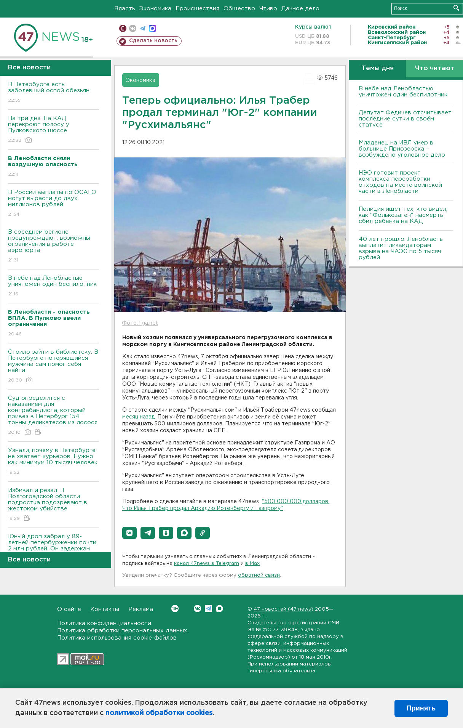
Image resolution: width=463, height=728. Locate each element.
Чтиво (268, 8)
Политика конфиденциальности (104, 623)
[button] (129, 533)
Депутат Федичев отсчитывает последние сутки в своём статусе (405, 118)
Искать (456, 8)
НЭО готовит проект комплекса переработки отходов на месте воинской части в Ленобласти (400, 182)
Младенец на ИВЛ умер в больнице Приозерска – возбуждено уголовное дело (402, 148)
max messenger (152, 28)
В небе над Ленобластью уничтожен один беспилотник (53, 286)
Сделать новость (153, 40)
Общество (239, 8)
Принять (421, 708)
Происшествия (197, 8)
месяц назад (138, 417)
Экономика (155, 8)
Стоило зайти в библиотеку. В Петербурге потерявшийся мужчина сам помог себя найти (53, 366)
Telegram (208, 608)
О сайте (69, 609)
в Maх (252, 563)
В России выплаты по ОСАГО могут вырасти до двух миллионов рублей (53, 204)
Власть (124, 8)
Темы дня (377, 68)
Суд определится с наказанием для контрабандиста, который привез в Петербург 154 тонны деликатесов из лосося (53, 416)
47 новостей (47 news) (283, 609)
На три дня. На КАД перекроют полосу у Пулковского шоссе (53, 130)
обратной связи (259, 575)
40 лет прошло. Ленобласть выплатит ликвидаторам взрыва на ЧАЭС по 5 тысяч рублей (401, 248)
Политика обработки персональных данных (122, 630)
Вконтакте (175, 608)
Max (219, 608)
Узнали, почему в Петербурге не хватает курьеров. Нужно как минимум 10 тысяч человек (53, 462)
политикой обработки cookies (158, 713)
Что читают (434, 68)
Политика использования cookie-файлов (117, 637)
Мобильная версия (122, 28)
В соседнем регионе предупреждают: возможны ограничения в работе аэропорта (53, 246)
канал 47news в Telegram (206, 563)
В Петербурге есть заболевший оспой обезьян (53, 93)
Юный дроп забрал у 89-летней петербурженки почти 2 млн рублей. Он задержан (53, 548)
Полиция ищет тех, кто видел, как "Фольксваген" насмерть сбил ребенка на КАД (403, 215)
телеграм (142, 28)
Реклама (140, 609)
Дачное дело (300, 8)
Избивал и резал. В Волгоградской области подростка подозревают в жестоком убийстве (53, 505)
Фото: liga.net (140, 323)
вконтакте (132, 28)
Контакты (104, 609)
